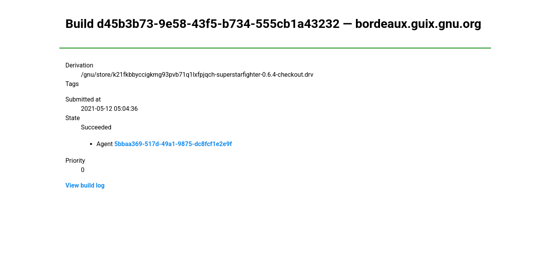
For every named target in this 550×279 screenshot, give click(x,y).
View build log (85, 185)
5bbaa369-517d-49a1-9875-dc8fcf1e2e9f (173, 144)
